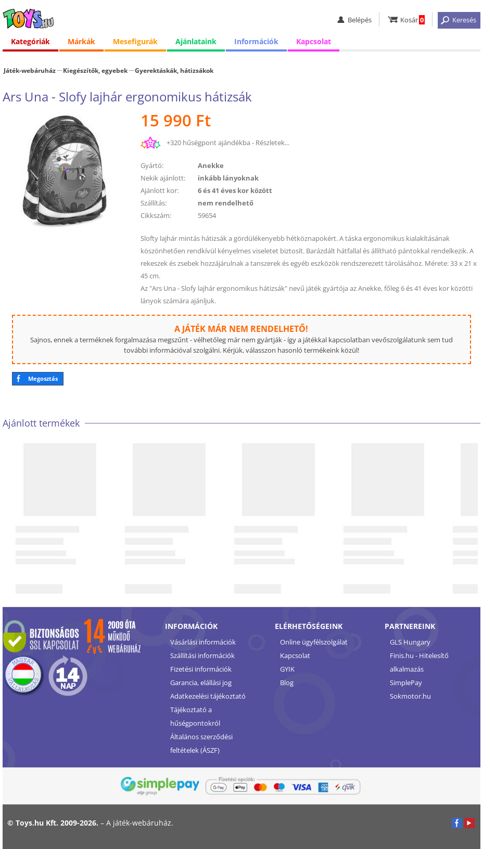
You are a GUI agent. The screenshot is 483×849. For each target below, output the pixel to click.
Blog (287, 682)
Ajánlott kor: (160, 190)
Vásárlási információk (203, 642)
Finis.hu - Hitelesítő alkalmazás (419, 662)
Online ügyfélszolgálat (314, 642)
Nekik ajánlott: (163, 178)
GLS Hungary (410, 642)
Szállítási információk (202, 655)
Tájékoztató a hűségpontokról (195, 716)
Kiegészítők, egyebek (95, 70)
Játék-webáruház (30, 70)
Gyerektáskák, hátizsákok (174, 70)
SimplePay (406, 682)
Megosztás (43, 378)
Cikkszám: (156, 215)
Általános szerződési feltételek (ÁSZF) (201, 743)
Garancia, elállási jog (201, 682)
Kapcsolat (313, 41)
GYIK (287, 669)
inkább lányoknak (228, 178)
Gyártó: (152, 165)
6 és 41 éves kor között (235, 190)
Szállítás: (154, 203)
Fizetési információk (201, 669)
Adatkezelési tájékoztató (208, 696)
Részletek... (272, 142)
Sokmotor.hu (410, 696)
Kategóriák (30, 41)
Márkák (81, 41)
